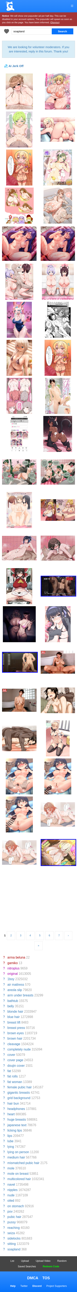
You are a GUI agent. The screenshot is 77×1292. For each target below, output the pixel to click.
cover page (15, 1060)
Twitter (24, 1286)
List (12, 1260)
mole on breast (18, 1173)
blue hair (13, 1017)
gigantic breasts (18, 1092)
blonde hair (15, 1011)
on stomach (15, 1206)
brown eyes (15, 1033)
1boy (10, 979)
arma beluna (16, 957)
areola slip (14, 990)
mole (10, 1168)
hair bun (13, 1103)
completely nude (19, 1049)
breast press (16, 1028)
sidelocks (14, 1238)
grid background (18, 1098)
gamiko (12, 963)
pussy (11, 1222)
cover (11, 1054)
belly (10, 1006)
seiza (11, 1233)
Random (62, 1260)
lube (10, 1141)
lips (9, 1136)
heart (11, 1114)
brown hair (14, 1038)
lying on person (18, 1152)
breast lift (13, 1022)
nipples (12, 1190)
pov (10, 1211)
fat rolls (12, 1076)
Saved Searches (27, 1266)
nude (11, 1195)
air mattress (15, 984)
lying (10, 1146)
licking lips (14, 1130)
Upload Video (43, 1260)
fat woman (14, 1082)
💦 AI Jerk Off (13, 66)
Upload (25, 1260)
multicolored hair (19, 1179)
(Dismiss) (55, 22)
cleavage (13, 1044)
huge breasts (16, 1119)
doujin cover (16, 1065)
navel (11, 1184)
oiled (10, 1200)
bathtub (12, 1001)
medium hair (16, 1157)
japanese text (16, 1125)
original (12, 973)
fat (9, 1071)
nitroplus (13, 968)
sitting (11, 1244)
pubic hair (14, 1217)
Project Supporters (56, 1286)
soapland (13, 1249)
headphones (16, 1109)
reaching (13, 1227)
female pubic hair (19, 1087)
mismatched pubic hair (23, 1163)
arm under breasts (20, 995)
